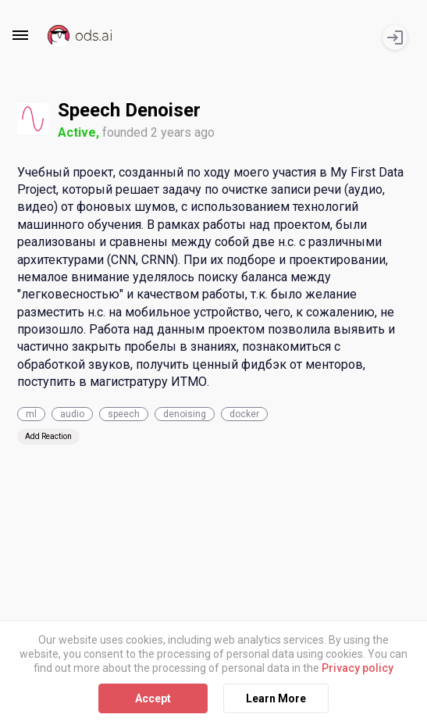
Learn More (276, 697)
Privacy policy (357, 668)
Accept (153, 697)
